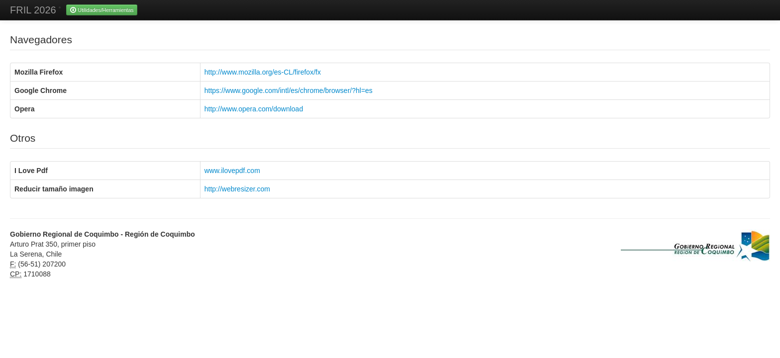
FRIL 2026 (33, 9)
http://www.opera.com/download (253, 109)
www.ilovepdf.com (232, 171)
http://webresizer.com (237, 189)
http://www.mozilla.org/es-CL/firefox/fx (262, 72)
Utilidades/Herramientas (102, 9)
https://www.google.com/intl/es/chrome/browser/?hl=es (288, 90)
